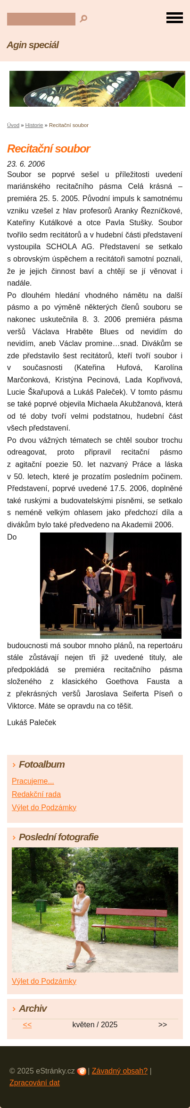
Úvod (13, 125)
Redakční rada (36, 794)
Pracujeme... (33, 781)
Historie (34, 125)
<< (27, 1025)
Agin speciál (32, 44)
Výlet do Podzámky (44, 808)
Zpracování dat (34, 1083)
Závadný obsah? (120, 1071)
